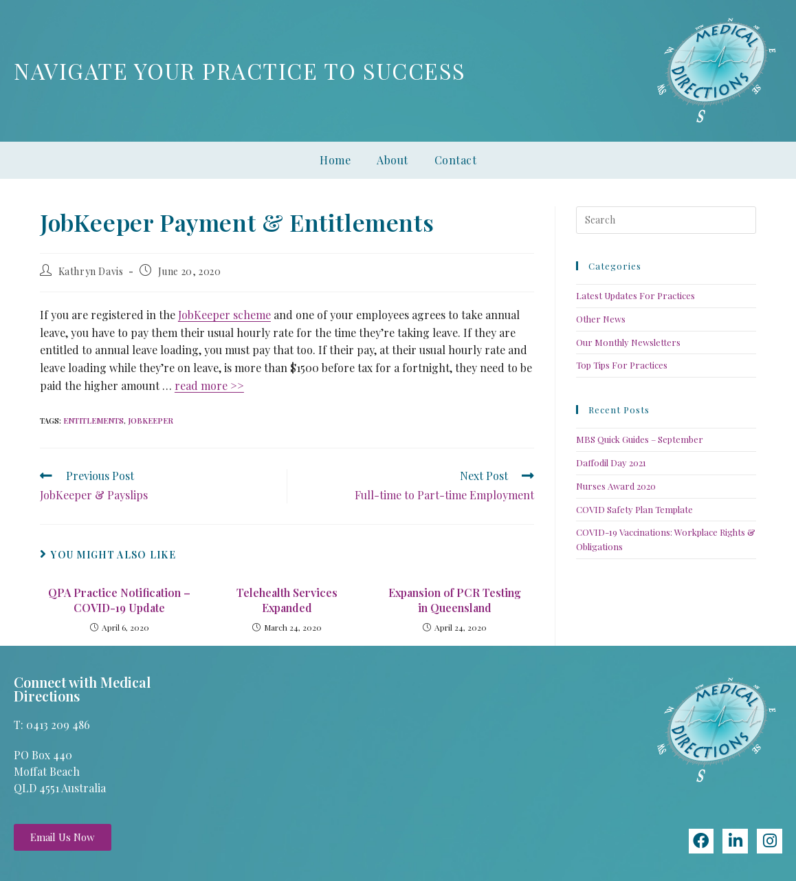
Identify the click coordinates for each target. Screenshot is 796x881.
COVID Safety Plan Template (634, 509)
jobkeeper (150, 420)
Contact (455, 160)
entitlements (93, 420)
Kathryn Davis (91, 271)
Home (335, 160)
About (392, 160)
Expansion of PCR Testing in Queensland (454, 600)
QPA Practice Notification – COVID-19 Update (119, 600)
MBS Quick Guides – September (639, 439)
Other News (601, 319)
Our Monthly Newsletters (628, 342)
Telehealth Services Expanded (287, 600)
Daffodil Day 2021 (611, 462)
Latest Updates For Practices (635, 295)
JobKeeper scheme (224, 314)
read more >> (209, 385)
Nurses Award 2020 (616, 486)
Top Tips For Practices (621, 365)
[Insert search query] (666, 220)
